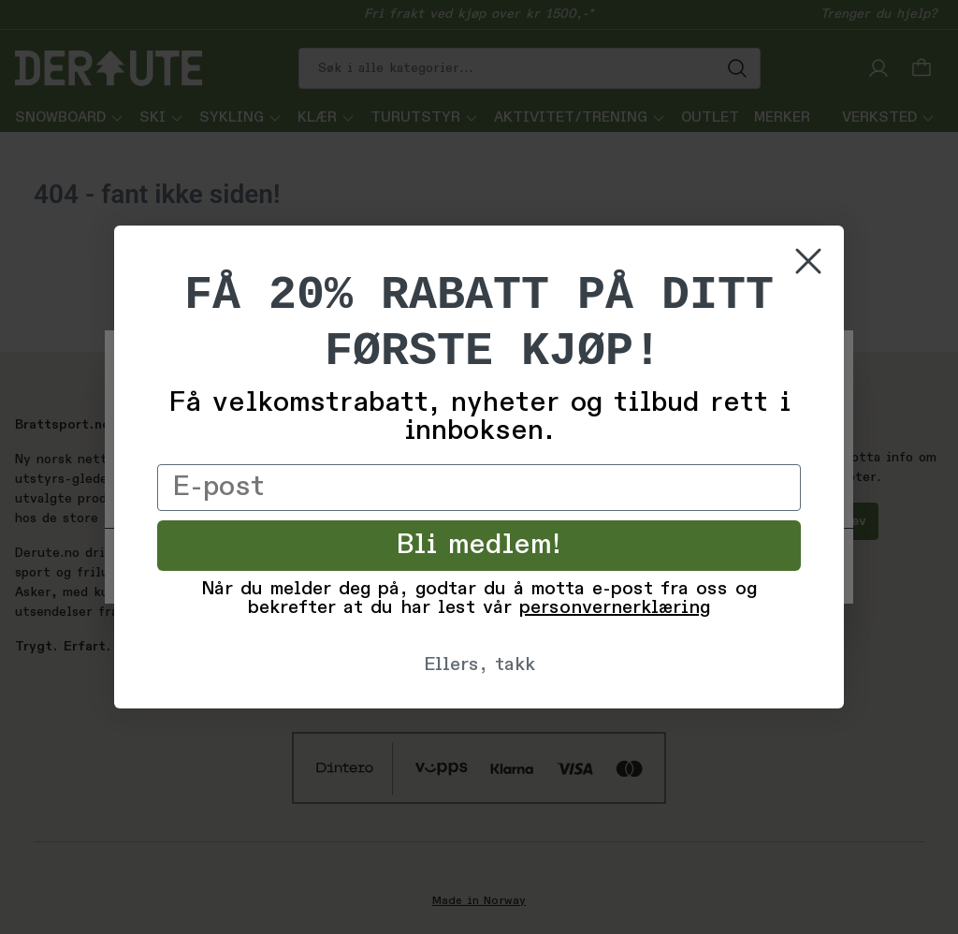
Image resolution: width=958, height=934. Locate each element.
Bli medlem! (479, 546)
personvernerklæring (614, 608)
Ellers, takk (479, 665)
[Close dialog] (808, 261)
